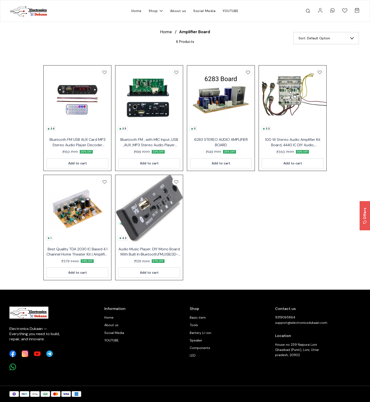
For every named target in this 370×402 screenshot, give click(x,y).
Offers (364, 216)
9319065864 (285, 317)
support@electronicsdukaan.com (301, 323)
